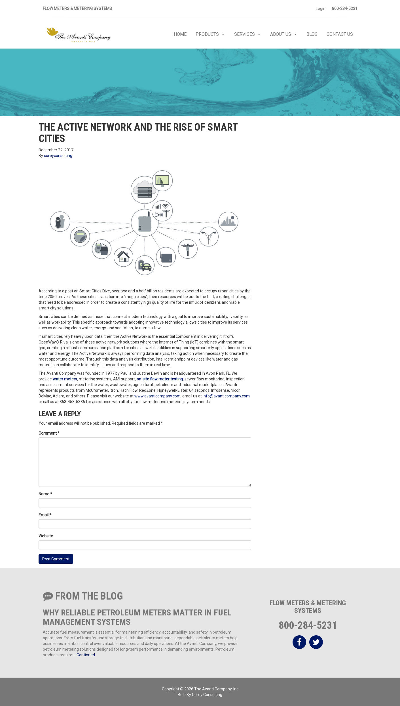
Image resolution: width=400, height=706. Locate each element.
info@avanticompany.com (226, 396)
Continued (86, 655)
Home (180, 34)
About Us (283, 34)
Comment (49, 433)
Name (45, 494)
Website (46, 536)
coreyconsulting (58, 155)
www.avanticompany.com (157, 396)
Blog (312, 34)
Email (45, 515)
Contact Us (340, 34)
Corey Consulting (207, 694)
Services (247, 34)
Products (210, 34)
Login (320, 8)
